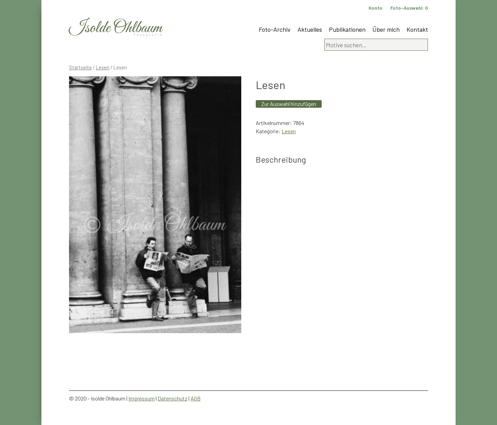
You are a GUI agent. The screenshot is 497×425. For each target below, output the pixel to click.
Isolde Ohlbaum (115, 28)
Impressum (141, 398)
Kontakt (417, 29)
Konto (375, 8)
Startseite (80, 67)
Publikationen (347, 29)
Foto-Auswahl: (409, 8)
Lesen (102, 67)
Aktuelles (310, 29)
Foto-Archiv (275, 29)
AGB (196, 398)
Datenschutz (172, 398)
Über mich (386, 29)
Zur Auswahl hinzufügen (288, 103)
